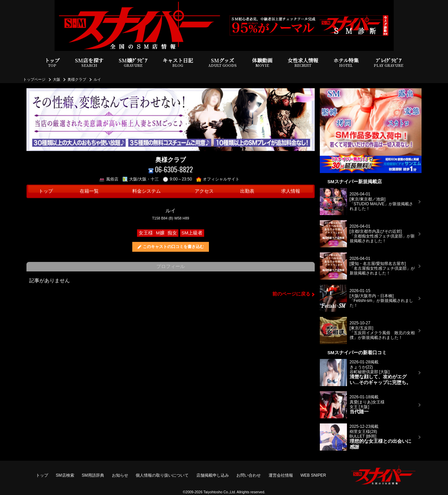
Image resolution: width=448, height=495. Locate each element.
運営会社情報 (281, 475)
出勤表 (247, 191)
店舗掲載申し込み (212, 475)
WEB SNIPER (313, 475)
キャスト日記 (177, 63)
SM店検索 (65, 475)
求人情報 (290, 191)
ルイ (97, 79)
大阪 (56, 79)
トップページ (34, 79)
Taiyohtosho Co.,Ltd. (219, 492)
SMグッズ (222, 63)
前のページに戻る (291, 294)
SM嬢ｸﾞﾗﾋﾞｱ (133, 63)
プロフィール (170, 266)
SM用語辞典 (93, 475)
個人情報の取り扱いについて (162, 475)
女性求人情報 (303, 63)
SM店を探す (89, 63)
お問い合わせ (248, 475)
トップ (52, 63)
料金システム (146, 191)
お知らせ (120, 475)
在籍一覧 (89, 191)
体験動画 (262, 63)
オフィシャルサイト (218, 179)
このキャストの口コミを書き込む (173, 246)
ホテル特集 (345, 63)
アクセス (204, 191)
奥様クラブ (76, 79)
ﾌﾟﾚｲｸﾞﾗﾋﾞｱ (388, 63)
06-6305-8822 (170, 169)
